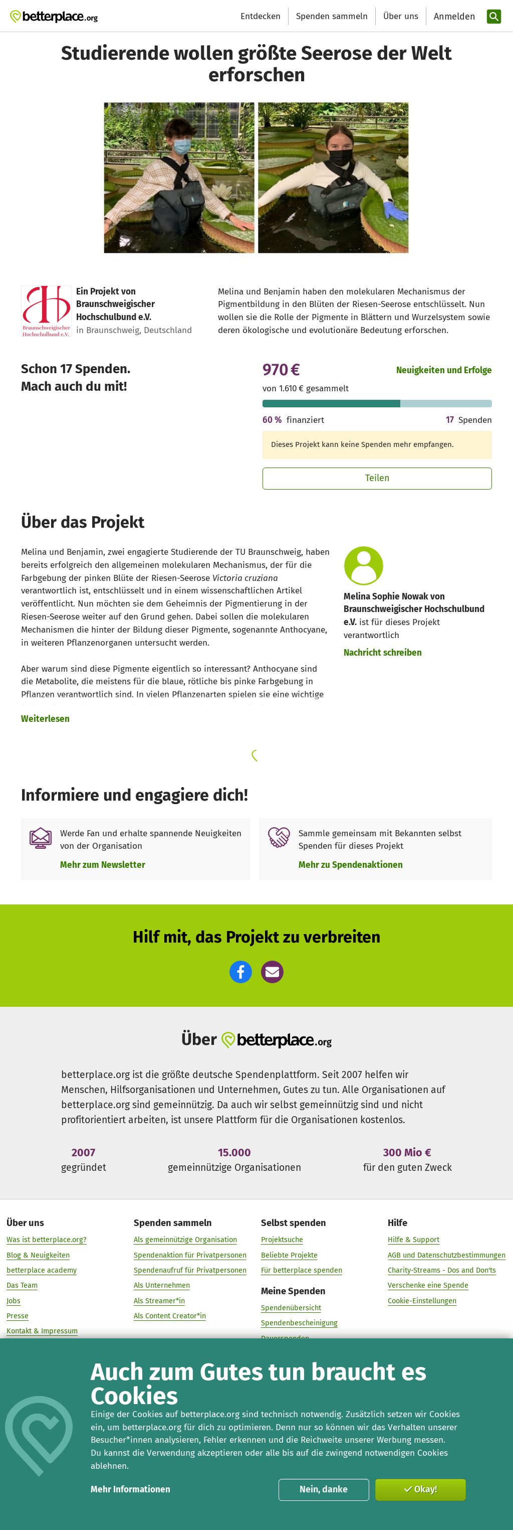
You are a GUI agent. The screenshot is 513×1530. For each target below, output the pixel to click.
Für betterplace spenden (301, 1270)
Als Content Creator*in (170, 1316)
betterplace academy (42, 1270)
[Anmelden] (453, 17)
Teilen (377, 478)
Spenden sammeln (332, 16)
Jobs (14, 1300)
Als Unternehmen (162, 1285)
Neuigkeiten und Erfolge (444, 370)
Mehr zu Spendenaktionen (351, 865)
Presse (18, 1316)
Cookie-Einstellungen (422, 1300)
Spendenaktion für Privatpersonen (190, 1255)
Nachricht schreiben (383, 653)
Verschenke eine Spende (428, 1285)
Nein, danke (324, 1489)
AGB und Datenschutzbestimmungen (446, 1255)
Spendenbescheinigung (299, 1323)
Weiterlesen (45, 719)
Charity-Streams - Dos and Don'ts (442, 1270)
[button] (240, 972)
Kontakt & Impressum (42, 1331)
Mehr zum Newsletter (102, 865)
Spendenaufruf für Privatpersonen (190, 1270)
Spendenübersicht (291, 1308)
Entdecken (260, 16)
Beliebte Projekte (289, 1255)
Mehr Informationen (130, 1489)
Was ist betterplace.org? (47, 1240)
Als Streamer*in (159, 1300)
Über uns (400, 16)
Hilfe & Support (413, 1240)
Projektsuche (282, 1240)
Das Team (22, 1285)
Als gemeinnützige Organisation (185, 1240)
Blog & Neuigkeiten (38, 1255)
